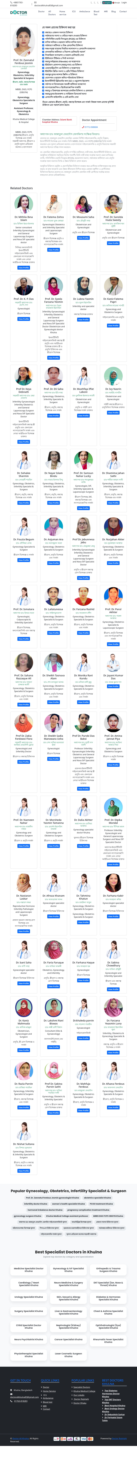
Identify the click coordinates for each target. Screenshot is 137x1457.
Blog (113, 11)
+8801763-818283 (16, 4)
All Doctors (52, 13)
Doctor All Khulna (20, 1449)
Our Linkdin (78, 1406)
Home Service (48, 1402)
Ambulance (84, 11)
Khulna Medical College (83, 1402)
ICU (74, 11)
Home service (62, 13)
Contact (123, 11)
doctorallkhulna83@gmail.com (48, 4)
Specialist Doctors (81, 1398)
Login (124, 2)
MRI (106, 11)
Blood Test (96, 13)
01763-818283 (20, 1412)
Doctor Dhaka (79, 1414)
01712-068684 (91, 127)
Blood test (46, 1413)
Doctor (41, 11)
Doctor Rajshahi (80, 1410)
